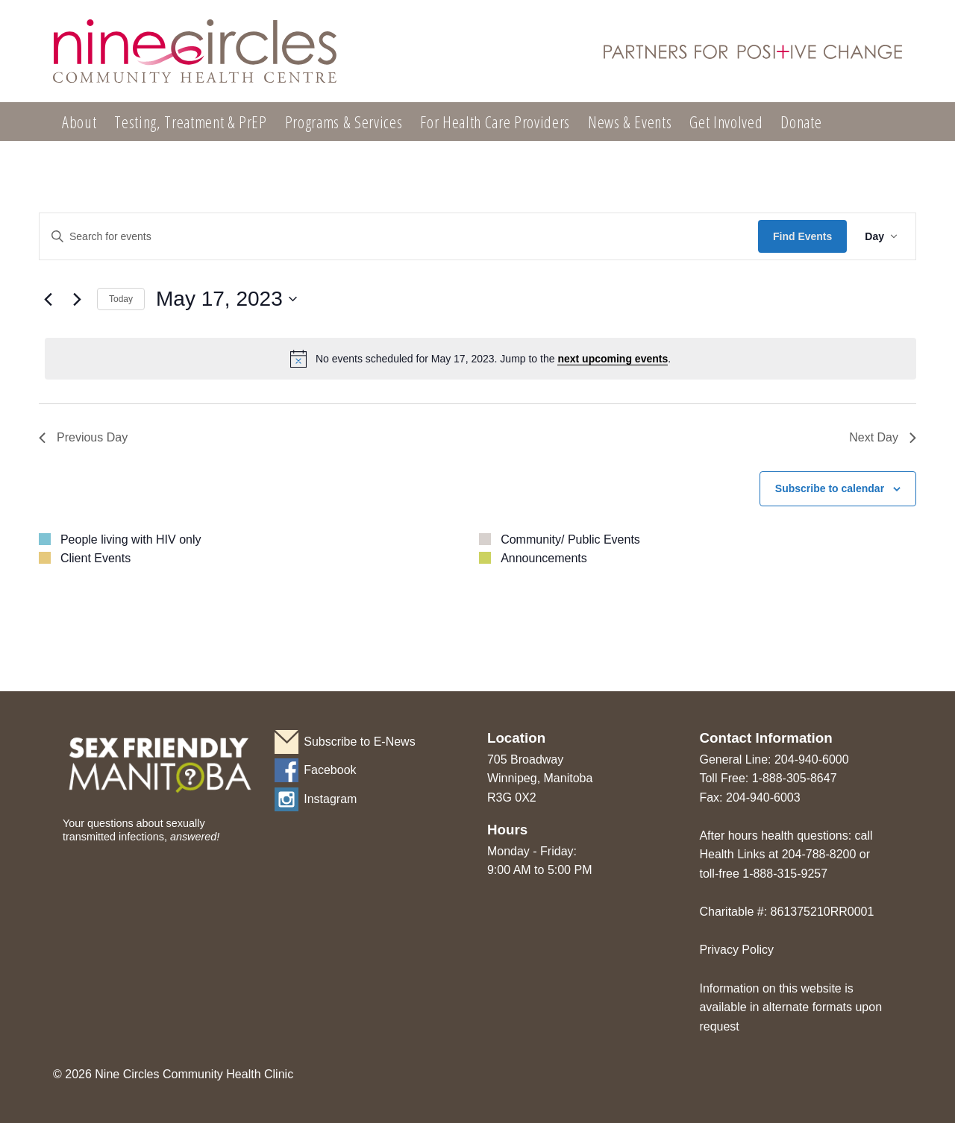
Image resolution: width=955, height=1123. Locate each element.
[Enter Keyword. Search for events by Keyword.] (399, 236)
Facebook (330, 770)
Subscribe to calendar (829, 488)
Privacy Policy (736, 949)
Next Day (882, 437)
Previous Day (83, 437)
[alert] (480, 359)
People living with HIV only (130, 539)
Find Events (802, 236)
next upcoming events (612, 359)
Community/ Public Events (570, 539)
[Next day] (77, 299)
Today (121, 299)
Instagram (330, 799)
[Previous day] (48, 299)
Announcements (544, 558)
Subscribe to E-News (359, 741)
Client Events (95, 558)
